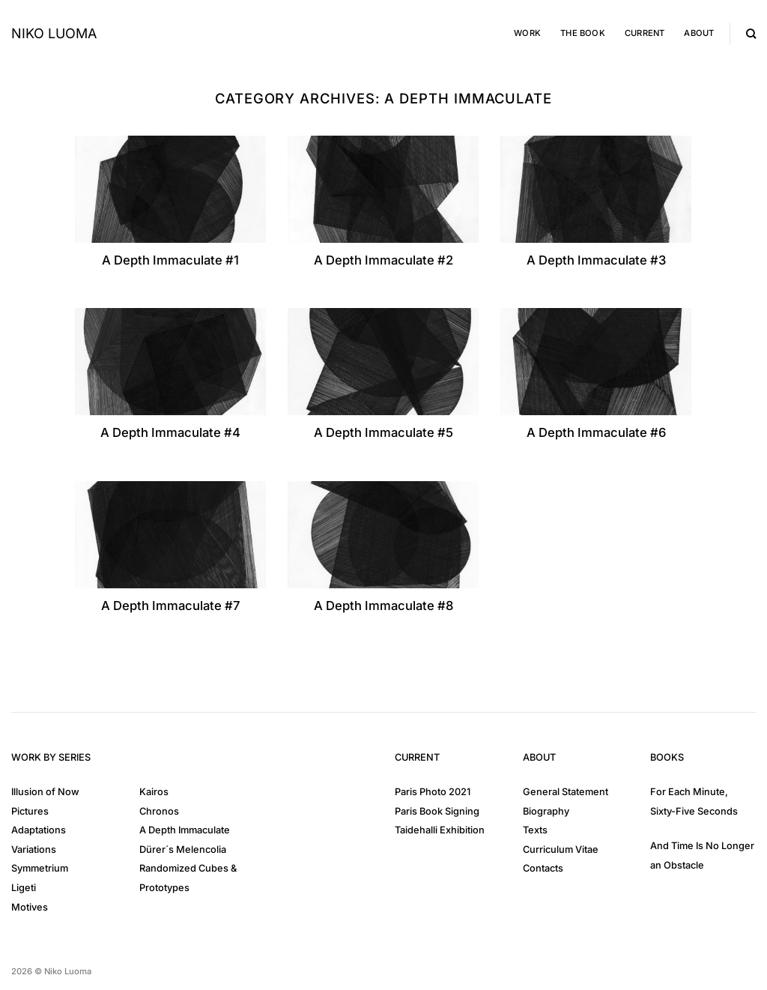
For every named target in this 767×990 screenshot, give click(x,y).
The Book (582, 33)
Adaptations (38, 830)
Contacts (543, 868)
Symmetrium (39, 868)
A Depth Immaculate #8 (383, 605)
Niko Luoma (54, 33)
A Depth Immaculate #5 (383, 432)
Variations (33, 849)
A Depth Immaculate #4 (170, 432)
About (699, 33)
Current (645, 33)
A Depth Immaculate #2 (383, 260)
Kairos (154, 791)
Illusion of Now (45, 791)
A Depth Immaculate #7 (170, 605)
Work (527, 33)
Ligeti (23, 887)
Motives (29, 907)
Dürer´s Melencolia (182, 849)
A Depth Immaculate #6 (596, 432)
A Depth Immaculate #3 (596, 260)
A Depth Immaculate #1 (170, 260)
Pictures (30, 811)
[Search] (751, 33)
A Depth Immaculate (184, 830)
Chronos (159, 811)
